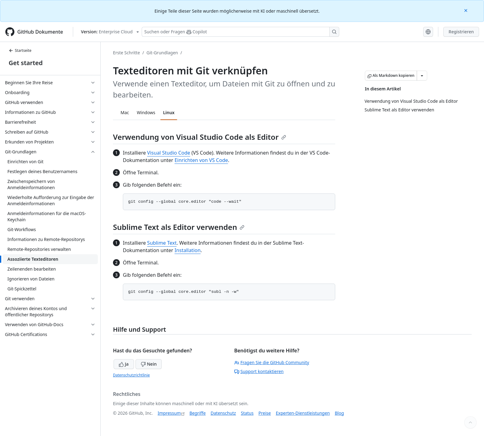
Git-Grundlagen (162, 53)
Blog (339, 413)
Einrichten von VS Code (201, 160)
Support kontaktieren (259, 371)
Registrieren (461, 32)
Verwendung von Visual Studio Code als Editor (199, 137)
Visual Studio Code (168, 152)
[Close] (466, 10)
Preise (264, 413)
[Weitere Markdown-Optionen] (422, 76)
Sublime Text (162, 242)
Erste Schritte (126, 53)
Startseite (20, 50)
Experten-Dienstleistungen (303, 413)
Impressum (169, 413)
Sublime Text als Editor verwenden (178, 227)
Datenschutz (223, 413)
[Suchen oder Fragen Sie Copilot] (240, 32)
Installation (187, 250)
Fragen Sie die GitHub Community (271, 362)
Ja (124, 364)
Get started (26, 63)
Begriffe (198, 413)
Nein (148, 364)
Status (247, 413)
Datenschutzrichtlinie (131, 375)
